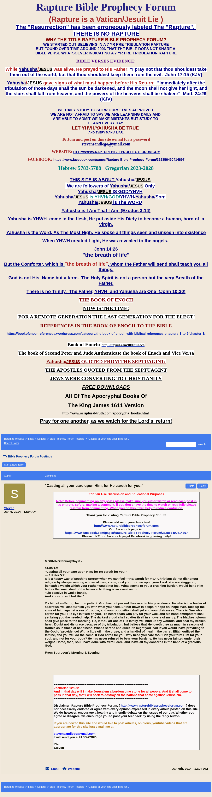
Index (31, 438)
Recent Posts (11, 443)
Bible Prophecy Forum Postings (66, 438)
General (41, 438)
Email (55, 769)
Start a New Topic (14, 464)
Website (74, 769)
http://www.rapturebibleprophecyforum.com (126, 525)
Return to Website (14, 438)
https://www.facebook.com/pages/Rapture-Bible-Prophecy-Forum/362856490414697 (126, 532)
